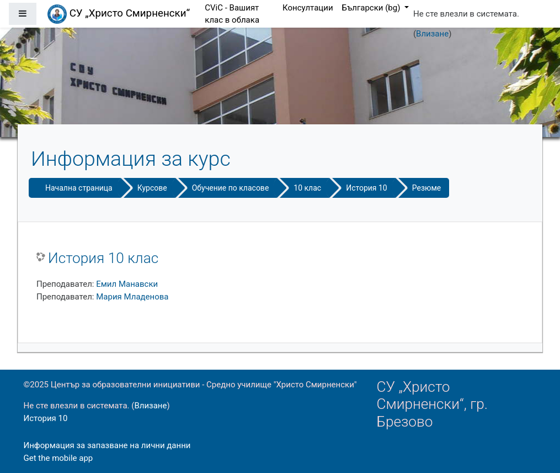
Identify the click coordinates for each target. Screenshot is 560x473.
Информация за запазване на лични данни (107, 445)
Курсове (152, 187)
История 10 (366, 187)
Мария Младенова (132, 297)
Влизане (432, 34)
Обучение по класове (230, 187)
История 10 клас (103, 258)
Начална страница (79, 187)
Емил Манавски (127, 284)
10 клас (307, 187)
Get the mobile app (58, 458)
